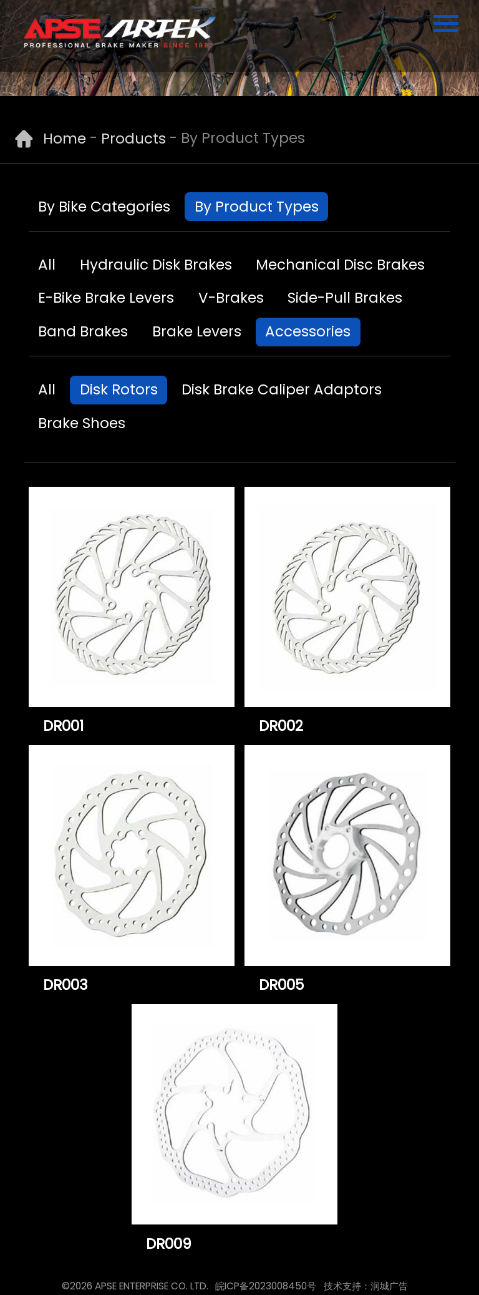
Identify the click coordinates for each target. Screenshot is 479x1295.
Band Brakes (83, 331)
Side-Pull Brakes (345, 298)
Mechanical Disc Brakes (340, 265)
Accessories (308, 331)
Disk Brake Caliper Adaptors (281, 389)
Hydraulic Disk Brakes (156, 265)
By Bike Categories (104, 207)
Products (133, 139)
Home (64, 139)
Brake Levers (196, 331)
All (47, 265)
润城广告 (389, 1286)
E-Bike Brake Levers (106, 298)
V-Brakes (231, 298)
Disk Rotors (119, 389)
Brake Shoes (81, 423)
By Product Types (257, 207)
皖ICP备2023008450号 (265, 1286)
